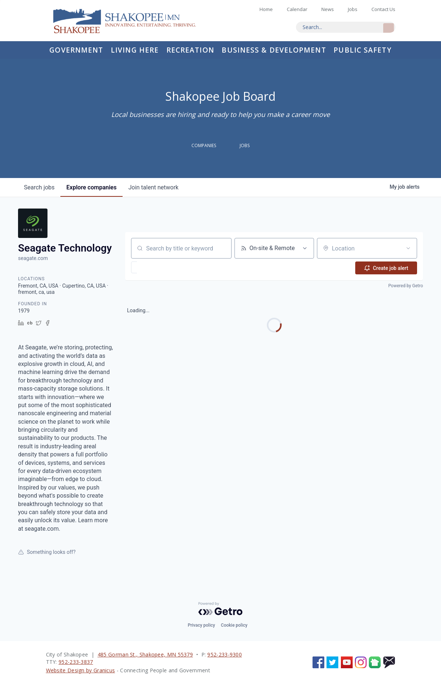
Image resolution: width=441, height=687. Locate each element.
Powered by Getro (405, 285)
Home (130, 20)
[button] (155, 267)
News (327, 9)
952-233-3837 (76, 661)
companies (91, 187)
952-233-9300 (224, 654)
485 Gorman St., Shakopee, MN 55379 (145, 654)
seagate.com (33, 258)
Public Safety (362, 50)
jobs (39, 187)
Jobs (352, 9)
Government (76, 50)
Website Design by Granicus (80, 670)
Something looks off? (46, 552)
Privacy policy (201, 625)
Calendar (297, 9)
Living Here (135, 50)
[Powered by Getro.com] (220, 608)
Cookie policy (234, 625)
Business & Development (274, 50)
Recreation (190, 50)
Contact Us (383, 9)
